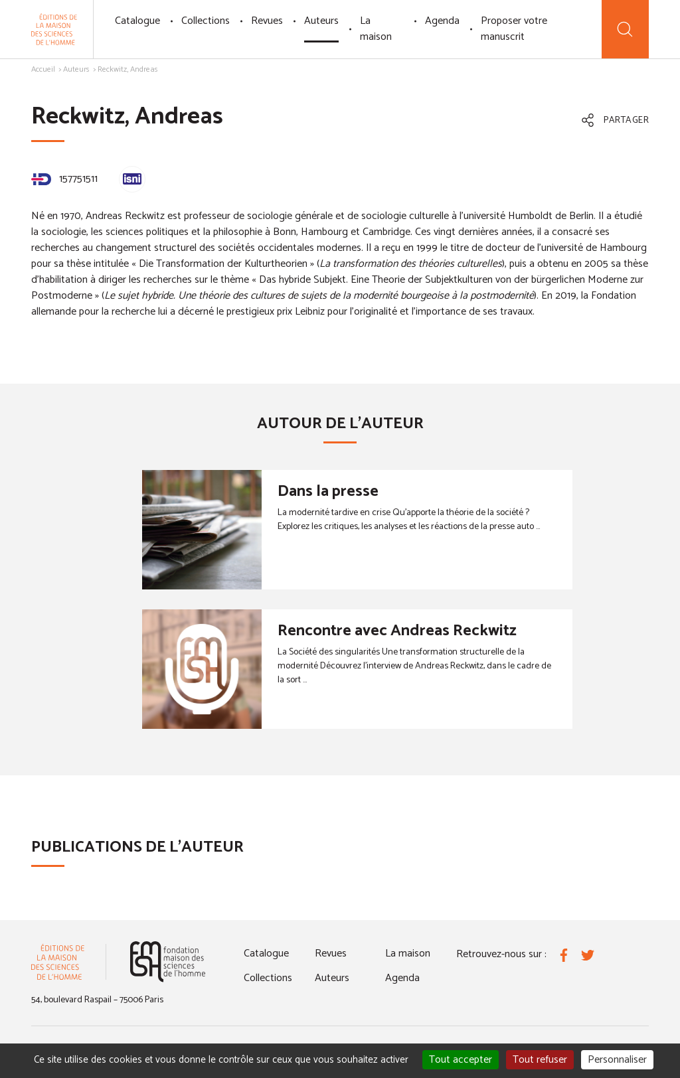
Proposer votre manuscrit (514, 29)
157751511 (64, 179)
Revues (267, 21)
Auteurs (321, 21)
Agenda (442, 21)
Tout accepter (460, 1060)
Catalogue (137, 21)
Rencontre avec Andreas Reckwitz (397, 631)
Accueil (43, 69)
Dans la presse (328, 491)
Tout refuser (540, 1060)
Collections (205, 21)
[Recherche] (625, 29)
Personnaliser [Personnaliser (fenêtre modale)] (617, 1060)
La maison (376, 29)
